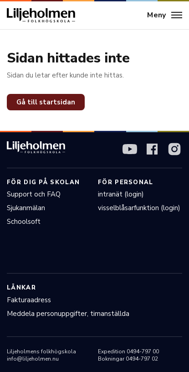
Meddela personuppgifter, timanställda (68, 313)
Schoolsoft (24, 221)
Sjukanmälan (26, 207)
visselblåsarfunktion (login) (139, 207)
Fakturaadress (29, 300)
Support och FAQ (34, 194)
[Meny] (164, 15)
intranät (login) (121, 194)
